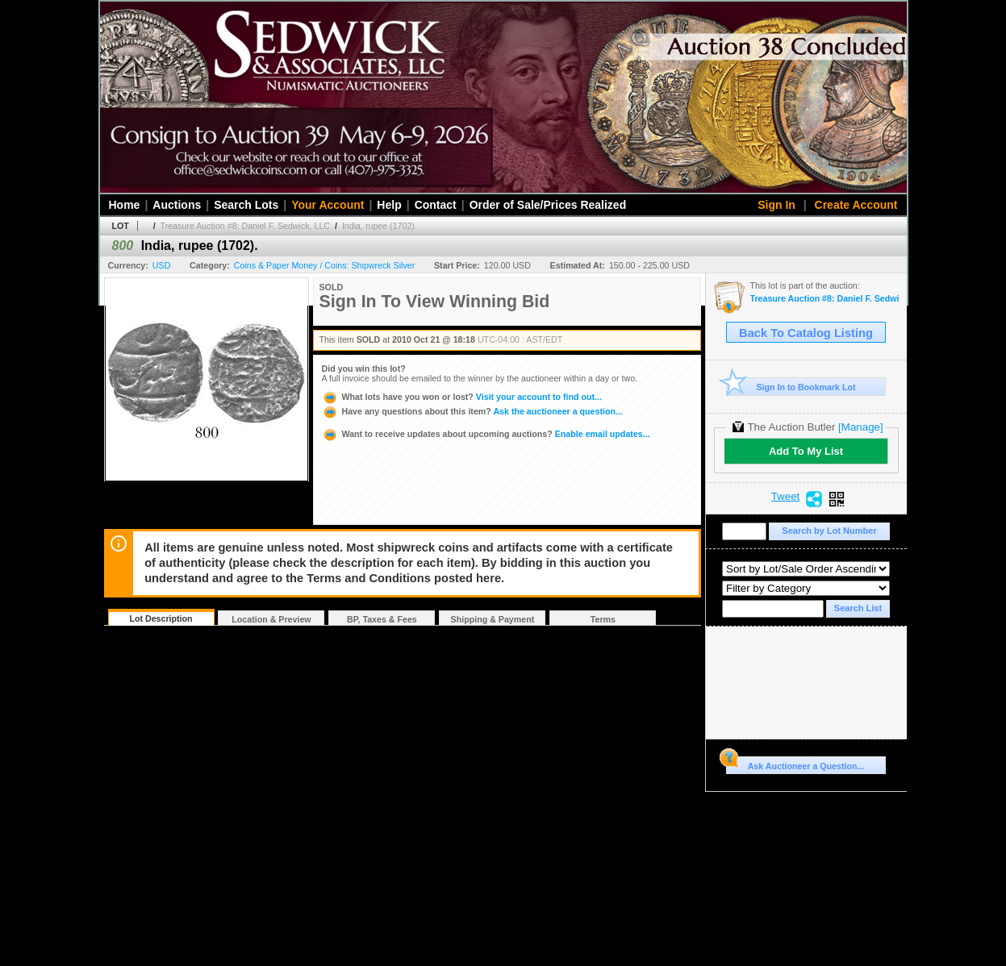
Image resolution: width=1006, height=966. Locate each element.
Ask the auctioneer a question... (472, 411)
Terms (603, 619)
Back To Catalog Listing (806, 333)
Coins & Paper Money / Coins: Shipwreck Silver (324, 265)
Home (124, 204)
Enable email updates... (486, 434)
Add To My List (806, 451)
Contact (436, 204)
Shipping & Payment (493, 619)
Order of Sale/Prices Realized (548, 204)
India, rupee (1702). (379, 226)
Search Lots (246, 204)
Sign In (776, 204)
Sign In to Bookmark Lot (791, 386)
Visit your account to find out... (462, 397)
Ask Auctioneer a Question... (795, 763)
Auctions (176, 204)
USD (161, 265)
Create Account (856, 204)
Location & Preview (271, 619)
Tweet (785, 496)
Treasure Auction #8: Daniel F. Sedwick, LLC (245, 226)
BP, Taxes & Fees (382, 619)
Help (389, 204)
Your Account (327, 204)
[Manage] (860, 427)
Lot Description (160, 618)
